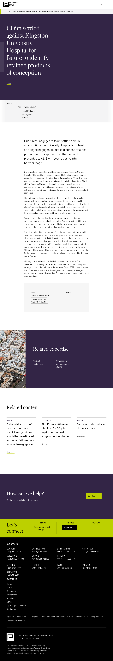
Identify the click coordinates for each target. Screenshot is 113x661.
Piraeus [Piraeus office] (86, 565)
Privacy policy (22, 616)
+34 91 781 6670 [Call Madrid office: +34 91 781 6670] (39, 568)
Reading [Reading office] (61, 555)
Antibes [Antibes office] (11, 565)
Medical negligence (40, 295)
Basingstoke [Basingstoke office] (38, 548)
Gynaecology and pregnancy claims (39, 300)
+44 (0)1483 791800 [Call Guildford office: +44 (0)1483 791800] (15, 559)
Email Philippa (28, 111)
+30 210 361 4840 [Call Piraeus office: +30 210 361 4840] (89, 568)
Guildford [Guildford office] (12, 555)
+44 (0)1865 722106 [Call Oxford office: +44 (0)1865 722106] (40, 559)
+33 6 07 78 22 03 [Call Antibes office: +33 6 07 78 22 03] (14, 568)
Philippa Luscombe (27, 107)
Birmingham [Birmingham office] (63, 548)
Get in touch (94, 496)
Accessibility (45, 616)
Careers (10, 601)
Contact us (69, 527)
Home (8, 11)
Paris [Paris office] (59, 565)
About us (10, 598)
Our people (11, 591)
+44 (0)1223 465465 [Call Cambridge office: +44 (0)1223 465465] (90, 551)
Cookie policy (34, 616)
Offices (10, 587)
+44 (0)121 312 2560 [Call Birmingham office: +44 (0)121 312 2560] (66, 551)
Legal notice (11, 616)
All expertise (12, 594)
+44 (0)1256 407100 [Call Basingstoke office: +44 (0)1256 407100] (40, 551)
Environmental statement (16, 621)
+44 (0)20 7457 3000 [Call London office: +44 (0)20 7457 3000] (15, 551)
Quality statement (75, 616)
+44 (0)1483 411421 (27, 116)
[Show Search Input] (101, 4)
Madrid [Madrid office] (35, 565)
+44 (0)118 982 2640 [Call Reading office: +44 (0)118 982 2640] (66, 559)
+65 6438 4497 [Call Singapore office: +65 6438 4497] (13, 575)
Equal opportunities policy (18, 605)
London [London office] (11, 548)
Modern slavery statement (93, 616)
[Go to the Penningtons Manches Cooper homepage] (10, 4)
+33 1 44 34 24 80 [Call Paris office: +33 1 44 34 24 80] (64, 568)
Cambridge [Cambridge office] (88, 548)
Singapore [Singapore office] (12, 572)
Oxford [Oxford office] (35, 555)
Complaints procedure (59, 616)
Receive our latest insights (44, 528)
